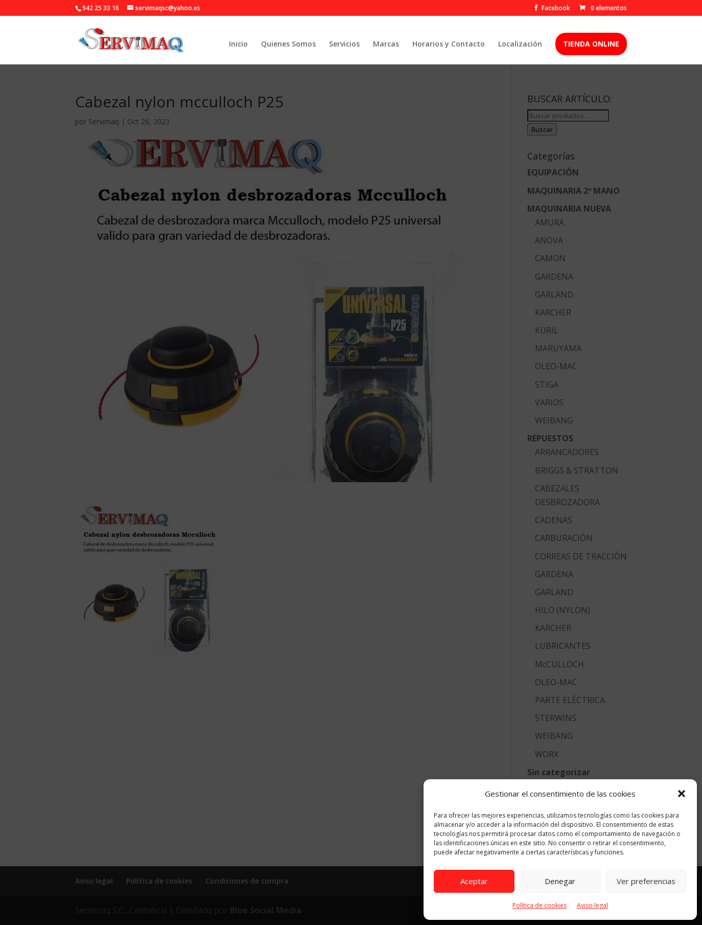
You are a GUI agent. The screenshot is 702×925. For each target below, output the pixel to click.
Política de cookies (539, 905)
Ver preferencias (646, 881)
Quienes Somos (288, 44)
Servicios (344, 44)
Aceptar (474, 881)
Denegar (560, 881)
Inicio (238, 44)
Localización (520, 44)
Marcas (386, 44)
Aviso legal (592, 905)
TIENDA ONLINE (591, 44)
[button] (681, 793)
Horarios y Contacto (448, 44)
